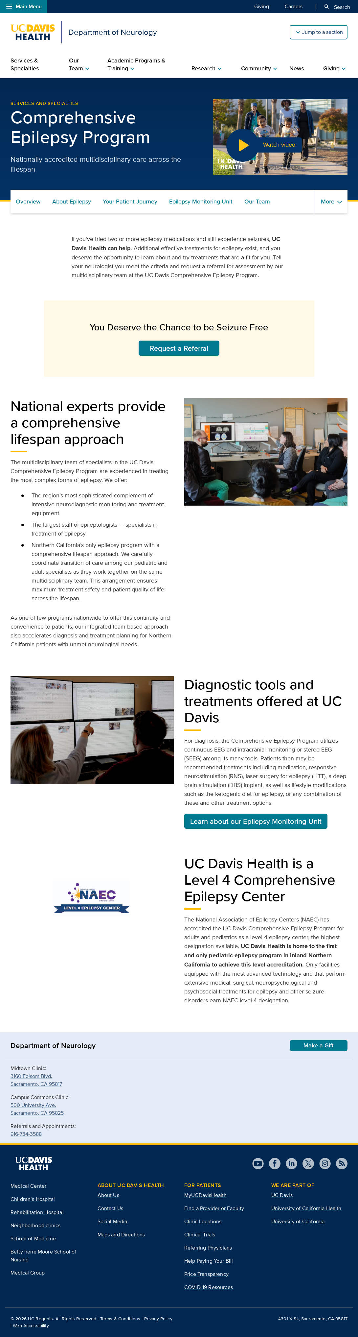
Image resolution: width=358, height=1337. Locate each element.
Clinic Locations (203, 1221)
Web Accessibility (31, 1325)
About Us (108, 1195)
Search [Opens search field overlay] (337, 7)
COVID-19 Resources (208, 1287)
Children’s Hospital (33, 1199)
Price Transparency (206, 1274)
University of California (298, 1221)
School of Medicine (33, 1238)
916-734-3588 (26, 1134)
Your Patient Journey (130, 201)
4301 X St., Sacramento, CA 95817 (312, 1318)
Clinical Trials (199, 1234)
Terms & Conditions (120, 1318)
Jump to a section (322, 32)
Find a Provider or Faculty (214, 1208)
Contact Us (110, 1208)
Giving (261, 6)
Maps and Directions (121, 1234)
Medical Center (28, 1186)
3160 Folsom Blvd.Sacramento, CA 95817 (36, 1080)
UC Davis (282, 1195)
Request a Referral (179, 348)
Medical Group (28, 1273)
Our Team (257, 201)
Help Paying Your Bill (208, 1261)
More (327, 201)
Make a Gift (318, 1045)
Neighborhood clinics (35, 1225)
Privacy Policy (158, 1318)
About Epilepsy (71, 201)
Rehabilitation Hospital (37, 1212)
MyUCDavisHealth (205, 1195)
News (296, 68)
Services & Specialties (25, 64)
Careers (293, 6)
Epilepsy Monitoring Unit (201, 201)
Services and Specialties (44, 103)
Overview (28, 201)
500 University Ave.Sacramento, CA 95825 (37, 1109)
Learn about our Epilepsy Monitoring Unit (256, 821)
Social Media (112, 1221)
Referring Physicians (208, 1248)
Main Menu (23, 6)
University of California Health (306, 1208)
